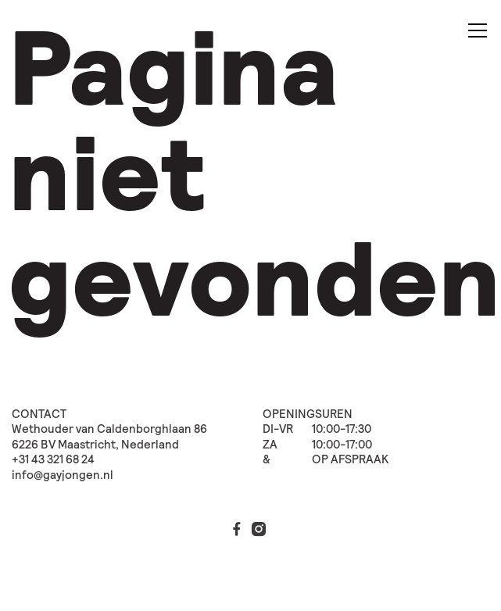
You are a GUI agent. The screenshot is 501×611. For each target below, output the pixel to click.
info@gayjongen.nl (62, 475)
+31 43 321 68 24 (53, 459)
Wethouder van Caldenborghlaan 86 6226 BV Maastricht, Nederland (109, 437)
